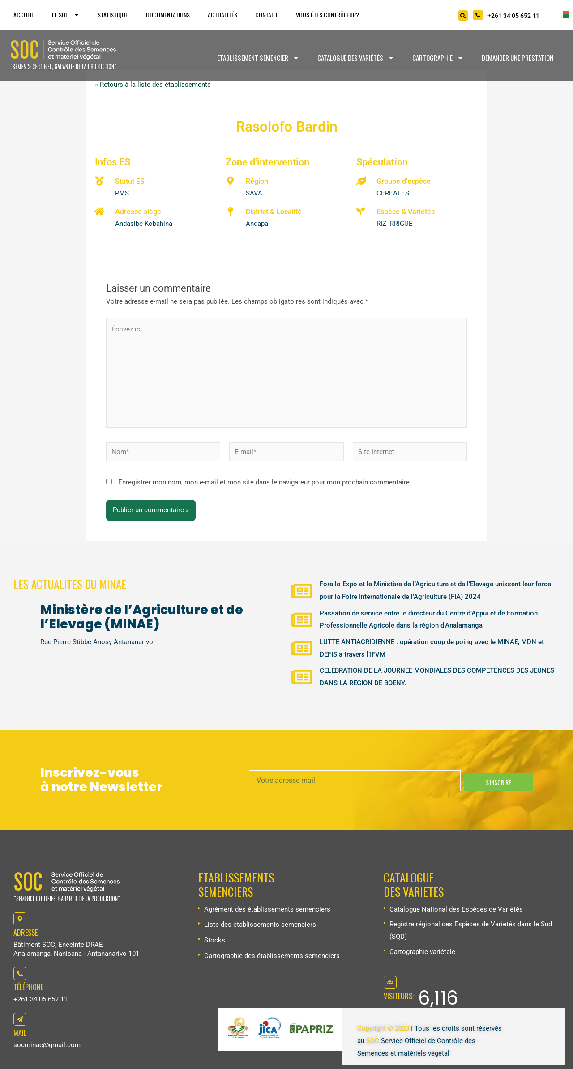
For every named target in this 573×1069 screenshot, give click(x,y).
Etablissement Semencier (258, 58)
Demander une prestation (517, 58)
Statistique (113, 14)
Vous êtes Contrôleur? (327, 14)
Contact (266, 14)
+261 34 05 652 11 (40, 999)
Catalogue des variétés (355, 58)
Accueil (23, 14)
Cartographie (438, 58)
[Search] (463, 15)
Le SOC (66, 14)
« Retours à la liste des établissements (153, 85)
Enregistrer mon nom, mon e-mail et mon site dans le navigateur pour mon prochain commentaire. (264, 483)
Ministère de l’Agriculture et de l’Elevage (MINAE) (141, 616)
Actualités (222, 14)
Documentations (168, 14)
